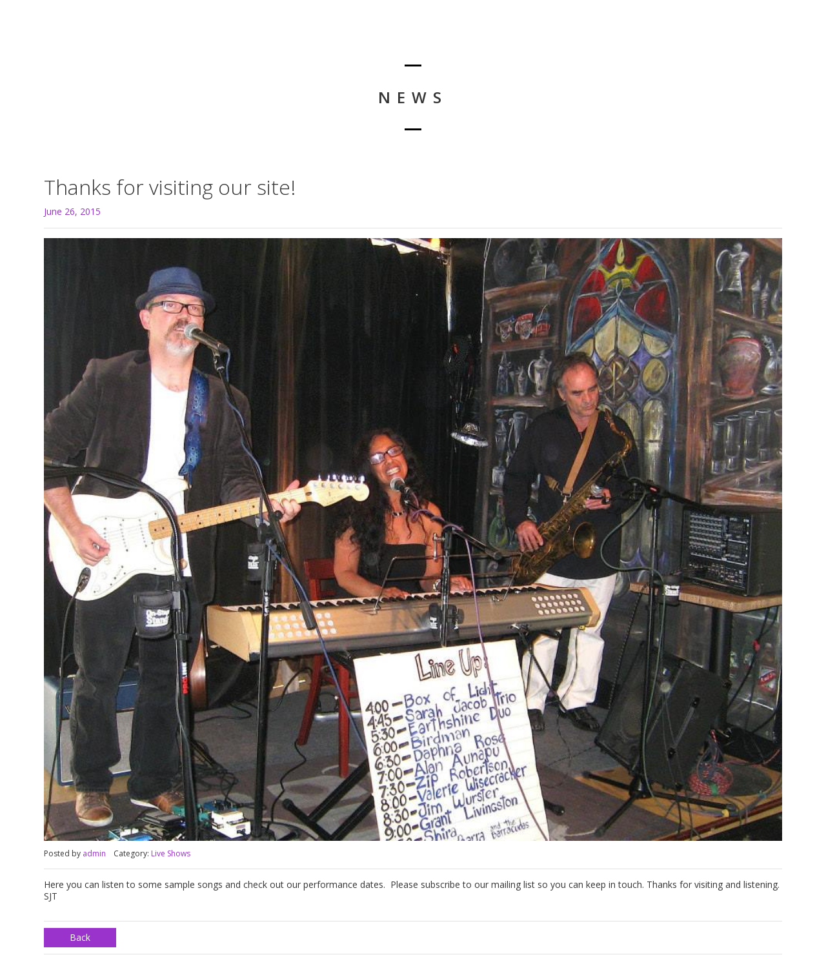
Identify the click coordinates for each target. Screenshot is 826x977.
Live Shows (170, 853)
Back (80, 937)
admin (94, 853)
